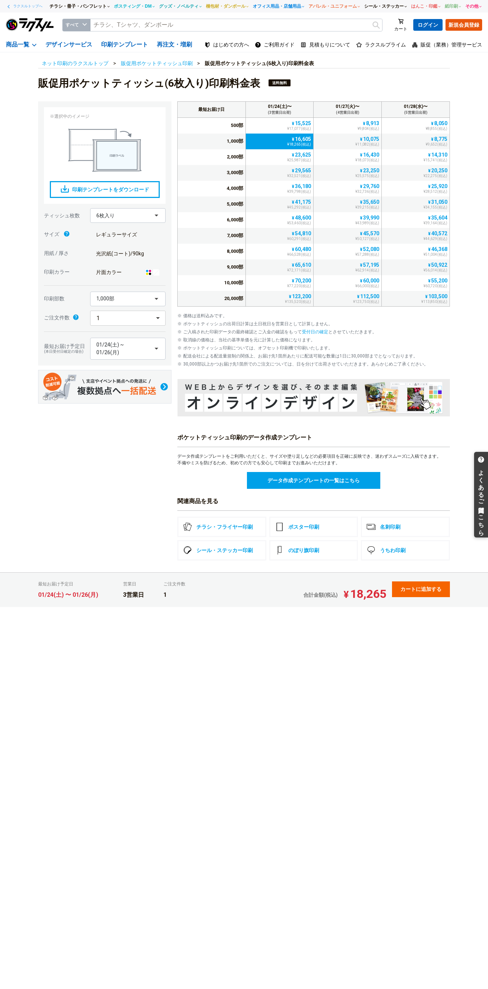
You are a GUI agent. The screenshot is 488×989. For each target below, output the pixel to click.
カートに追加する (420, 589)
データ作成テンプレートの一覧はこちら (313, 480)
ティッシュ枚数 (62, 215)
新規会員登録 (463, 25)
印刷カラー (57, 272)
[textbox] (236, 25)
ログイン (428, 25)
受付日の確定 (315, 331)
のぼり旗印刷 (297, 550)
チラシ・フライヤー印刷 (218, 526)
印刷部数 (54, 298)
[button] (128, 215)
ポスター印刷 (297, 526)
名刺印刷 (383, 526)
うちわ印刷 (386, 550)
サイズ (57, 234)
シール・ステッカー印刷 (218, 550)
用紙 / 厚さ (56, 253)
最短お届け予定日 (65, 348)
